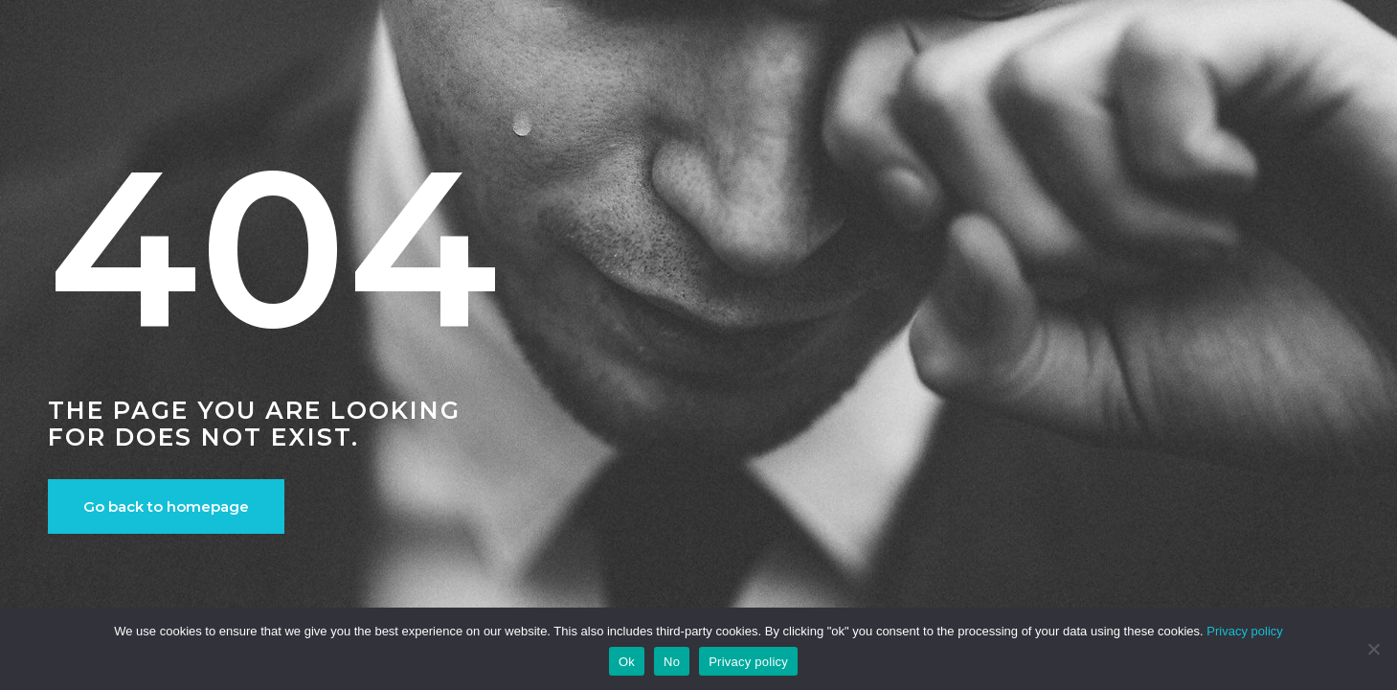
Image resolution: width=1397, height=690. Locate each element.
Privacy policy (1244, 631)
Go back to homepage (166, 506)
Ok (627, 662)
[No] (1373, 648)
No (672, 662)
